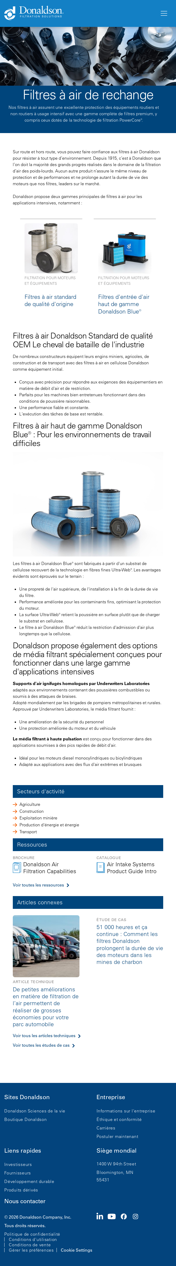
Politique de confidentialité (32, 1234)
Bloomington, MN (115, 1172)
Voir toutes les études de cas (41, 1045)
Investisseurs (18, 1164)
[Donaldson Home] (79, 13)
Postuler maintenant (117, 1136)
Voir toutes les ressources (38, 885)
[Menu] (163, 13)
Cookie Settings (76, 1250)
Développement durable (29, 1181)
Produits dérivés (21, 1190)
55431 (103, 1179)
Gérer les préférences (31, 1250)
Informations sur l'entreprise (126, 1111)
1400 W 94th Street (116, 1163)
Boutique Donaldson (25, 1119)
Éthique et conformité (119, 1119)
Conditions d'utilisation (33, 1239)
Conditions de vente (30, 1245)
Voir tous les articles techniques (44, 1035)
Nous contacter (25, 1201)
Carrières (106, 1128)
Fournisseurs (17, 1173)
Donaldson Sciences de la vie (34, 1111)
